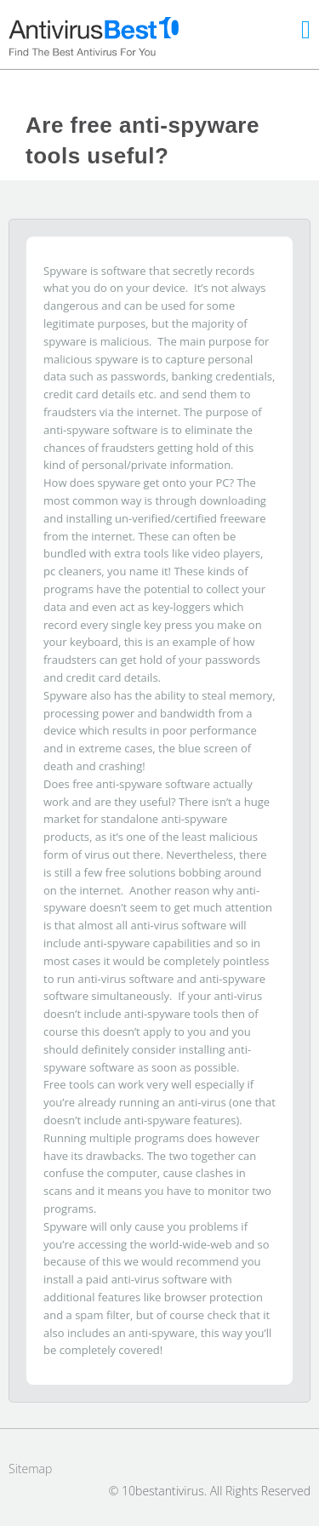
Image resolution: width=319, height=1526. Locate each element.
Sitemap (30, 1468)
